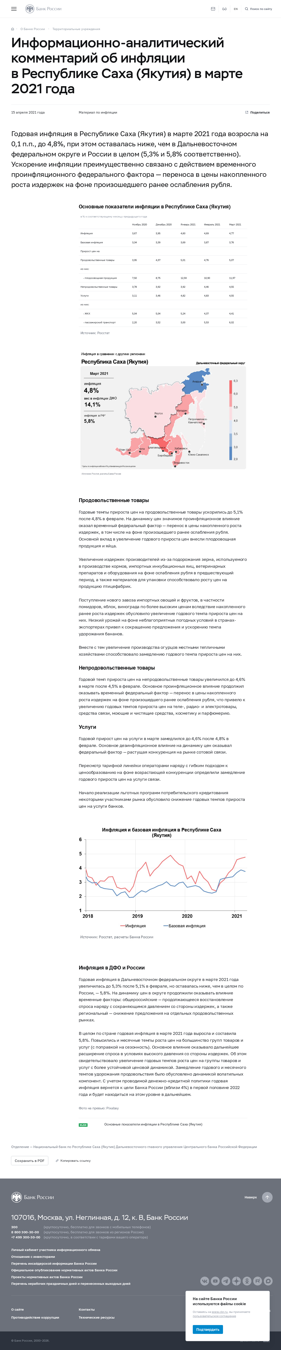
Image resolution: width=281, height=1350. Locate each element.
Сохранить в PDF (30, 1160)
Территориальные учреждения (76, 29)
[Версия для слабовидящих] (224, 9)
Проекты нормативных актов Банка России (46, 1277)
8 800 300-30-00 (25, 1232)
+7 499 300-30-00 (25, 1237)
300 (14, 1227)
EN (236, 9)
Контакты (87, 1309)
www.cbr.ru (220, 1312)
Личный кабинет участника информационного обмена (55, 1250)
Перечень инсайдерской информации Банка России (54, 1263)
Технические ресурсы (96, 1317)
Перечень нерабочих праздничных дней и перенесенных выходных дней (70, 1283)
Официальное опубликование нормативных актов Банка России (64, 1270)
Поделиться (260, 112)
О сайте (17, 1309)
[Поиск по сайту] (258, 9)
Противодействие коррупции (35, 1317)
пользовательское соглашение (214, 1316)
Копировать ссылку (75, 1160)
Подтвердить (207, 1329)
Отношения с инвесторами (33, 1257)
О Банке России (33, 29)
